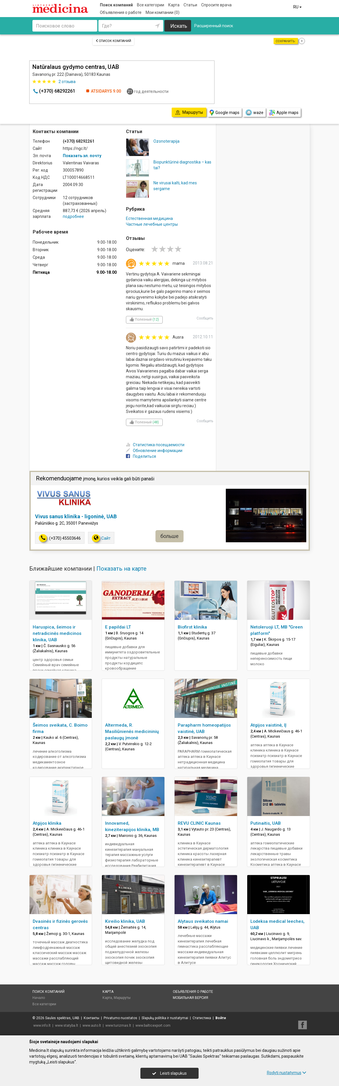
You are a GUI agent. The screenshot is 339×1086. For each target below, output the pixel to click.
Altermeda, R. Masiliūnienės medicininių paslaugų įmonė (132, 731)
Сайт (101, 538)
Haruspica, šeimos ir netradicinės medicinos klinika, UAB (57, 633)
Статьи (190, 5)
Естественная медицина (149, 218)
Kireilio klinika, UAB (125, 921)
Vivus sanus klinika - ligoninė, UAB (76, 516)
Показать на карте (121, 568)
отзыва (67, 81)
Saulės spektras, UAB (62, 1018)
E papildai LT (118, 627)
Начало (38, 998)
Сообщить (205, 318)
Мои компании (162, 12)
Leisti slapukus (169, 1073)
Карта (173, 5)
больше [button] (169, 536)
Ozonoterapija (166, 141)
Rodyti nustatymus (286, 1072)
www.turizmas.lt (118, 1025)
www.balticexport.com (153, 1025)
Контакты (91, 1018)
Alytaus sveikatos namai (203, 921)
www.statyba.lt (66, 1025)
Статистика (202, 1018)
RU (298, 7)
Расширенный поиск (213, 25)
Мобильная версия (190, 998)
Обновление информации (154, 450)
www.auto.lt (92, 1025)
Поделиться (141, 456)
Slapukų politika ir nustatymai (165, 1018)
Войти (220, 1018)
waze (254, 112)
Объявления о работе (121, 12)
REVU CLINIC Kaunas (199, 823)
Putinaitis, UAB (265, 823)
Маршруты (122, 998)
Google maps (224, 113)
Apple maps (283, 113)
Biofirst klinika (192, 627)
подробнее (73, 216)
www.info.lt (42, 1025)
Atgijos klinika (47, 823)
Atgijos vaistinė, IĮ (268, 725)
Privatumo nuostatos (120, 1018)
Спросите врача (216, 5)
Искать (178, 26)
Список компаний (113, 41)
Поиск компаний (116, 5)
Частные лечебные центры (152, 224)
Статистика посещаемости (155, 444)
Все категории (150, 5)
